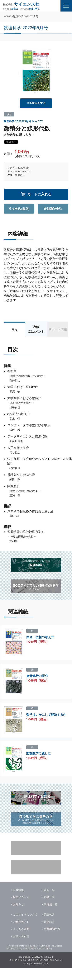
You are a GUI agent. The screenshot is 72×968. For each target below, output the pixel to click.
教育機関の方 (52, 929)
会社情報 (18, 890)
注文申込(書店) (19, 209)
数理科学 (9, 121)
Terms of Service (36, 948)
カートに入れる (39, 194)
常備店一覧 (50, 904)
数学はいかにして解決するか (46, 714)
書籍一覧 (49, 890)
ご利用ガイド (21, 921)
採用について (21, 897)
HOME (7, 16)
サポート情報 (57, 329)
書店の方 (49, 921)
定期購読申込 (53, 209)
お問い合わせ (21, 936)
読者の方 (49, 914)
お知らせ (18, 904)
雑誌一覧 (49, 897)
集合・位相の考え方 (40, 637)
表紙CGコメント (36, 329)
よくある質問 (21, 929)
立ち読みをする (36, 103)
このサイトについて (25, 914)
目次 (14, 330)
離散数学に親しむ (38, 753)
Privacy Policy (14, 948)
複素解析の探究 (37, 676)
